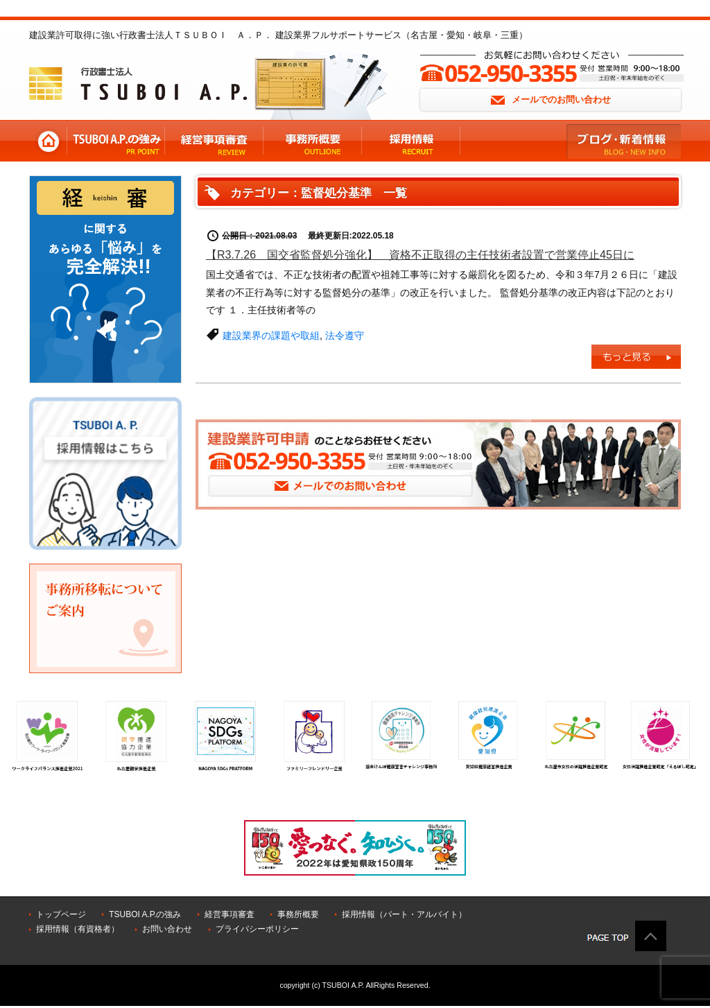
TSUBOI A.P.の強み (145, 914)
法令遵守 (344, 335)
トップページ (61, 914)
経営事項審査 (229, 914)
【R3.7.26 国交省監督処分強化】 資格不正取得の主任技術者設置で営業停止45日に (420, 255)
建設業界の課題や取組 (271, 335)
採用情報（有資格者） (77, 929)
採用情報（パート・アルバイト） (404, 914)
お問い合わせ (167, 929)
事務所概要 (298, 914)
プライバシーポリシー (257, 929)
